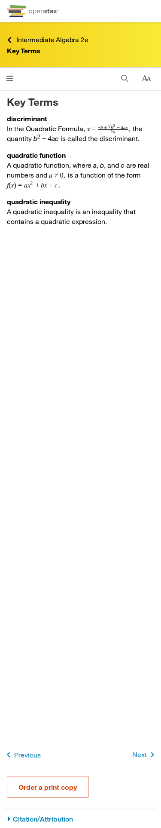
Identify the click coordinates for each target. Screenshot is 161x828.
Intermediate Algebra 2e (47, 39)
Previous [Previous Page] (22, 754)
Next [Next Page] (145, 754)
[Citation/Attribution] (80, 819)
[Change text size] (146, 78)
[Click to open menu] (9, 78)
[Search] (124, 78)
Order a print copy (47, 787)
